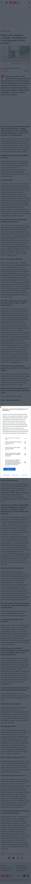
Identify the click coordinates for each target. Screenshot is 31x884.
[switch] (24, 442)
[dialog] (15, 442)
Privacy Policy (24, 475)
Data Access (15, 475)
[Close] (27, 409)
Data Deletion (6, 475)
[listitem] (15, 438)
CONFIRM (9, 469)
